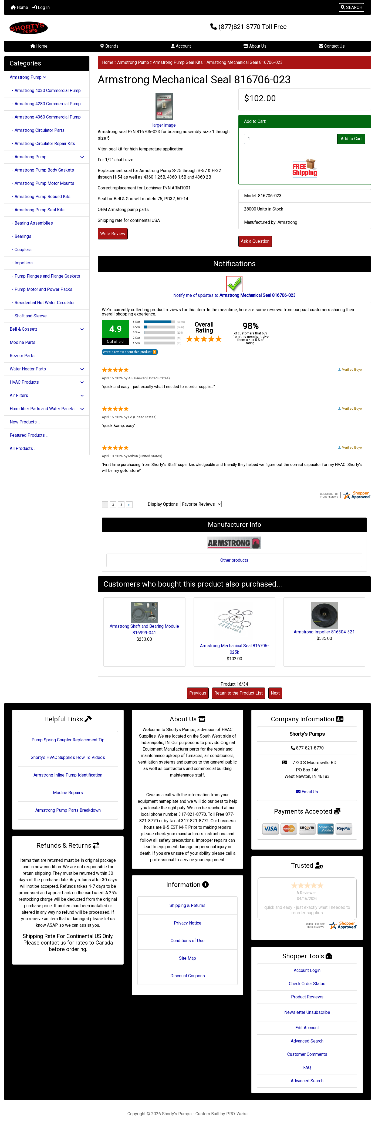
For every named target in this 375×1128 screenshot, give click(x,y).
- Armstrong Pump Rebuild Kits (40, 196)
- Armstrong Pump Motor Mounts (42, 183)
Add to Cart (351, 138)
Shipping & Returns (187, 905)
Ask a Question (255, 241)
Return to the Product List (238, 693)
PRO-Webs (237, 1113)
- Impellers (21, 262)
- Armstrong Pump (47, 156)
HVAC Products (47, 382)
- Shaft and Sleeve (28, 315)
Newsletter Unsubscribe (307, 1012)
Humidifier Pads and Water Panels (47, 408)
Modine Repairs (68, 792)
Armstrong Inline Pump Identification (67, 775)
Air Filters (47, 395)
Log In (41, 7)
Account (181, 46)
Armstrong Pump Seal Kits (178, 62)
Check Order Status (307, 983)
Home (19, 7)
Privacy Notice (187, 923)
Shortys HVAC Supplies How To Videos (68, 757)
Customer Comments (307, 1054)
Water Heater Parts (47, 368)
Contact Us (332, 46)
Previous (197, 693)
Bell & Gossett (47, 329)
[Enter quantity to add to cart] (290, 139)
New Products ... (25, 422)
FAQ (307, 1067)
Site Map (187, 958)
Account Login (307, 970)
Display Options (163, 504)
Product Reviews (307, 996)
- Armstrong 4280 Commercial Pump (45, 103)
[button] (351, 7)
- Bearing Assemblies (31, 223)
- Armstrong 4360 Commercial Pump (45, 117)
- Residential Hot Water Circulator (42, 302)
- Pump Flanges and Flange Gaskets (45, 276)
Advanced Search (307, 1041)
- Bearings (20, 236)
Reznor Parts (22, 355)
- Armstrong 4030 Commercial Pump (45, 90)
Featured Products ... (29, 435)
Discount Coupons (187, 975)
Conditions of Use (188, 940)
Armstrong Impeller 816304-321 (324, 631)
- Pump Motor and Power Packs (41, 289)
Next (275, 693)
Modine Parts (22, 342)
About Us (254, 46)
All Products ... (23, 448)
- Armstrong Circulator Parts (37, 130)
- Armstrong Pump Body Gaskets (42, 170)
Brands (109, 46)
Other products (234, 560)
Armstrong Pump (133, 62)
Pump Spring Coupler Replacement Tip (68, 739)
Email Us (307, 791)
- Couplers (21, 249)
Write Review (112, 233)
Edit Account (307, 1027)
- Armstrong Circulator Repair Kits (42, 143)
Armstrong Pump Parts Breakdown (68, 810)
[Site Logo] (65, 28)
